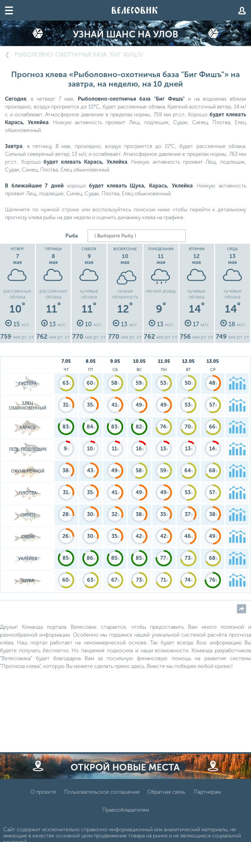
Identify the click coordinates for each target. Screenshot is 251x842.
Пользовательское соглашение (102, 792)
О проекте (43, 792)
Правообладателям (125, 810)
